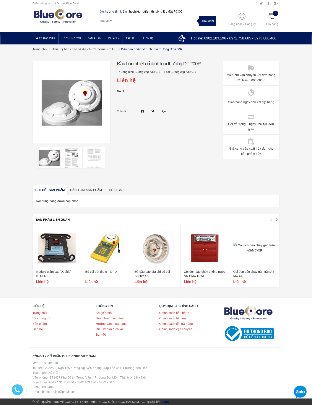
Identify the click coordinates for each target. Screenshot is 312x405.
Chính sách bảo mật (173, 318)
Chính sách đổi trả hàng (176, 323)
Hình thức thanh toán (110, 318)
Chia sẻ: (122, 111)
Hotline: (233, 38)
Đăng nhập (235, 24)
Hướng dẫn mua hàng (111, 323)
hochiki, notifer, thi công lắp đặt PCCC (155, 11)
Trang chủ (45, 38)
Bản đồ (101, 334)
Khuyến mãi (104, 313)
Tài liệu (131, 38)
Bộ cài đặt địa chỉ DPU (101, 271)
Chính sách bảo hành (174, 313)
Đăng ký (250, 24)
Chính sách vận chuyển (175, 329)
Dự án (113, 38)
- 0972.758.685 (107, 382)
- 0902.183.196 (85, 382)
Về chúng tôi (71, 38)
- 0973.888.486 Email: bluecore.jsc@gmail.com (54, 389)
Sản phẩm (95, 38)
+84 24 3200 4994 (61, 382)
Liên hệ (148, 38)
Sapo (165, 401)
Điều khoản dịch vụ (109, 329)
